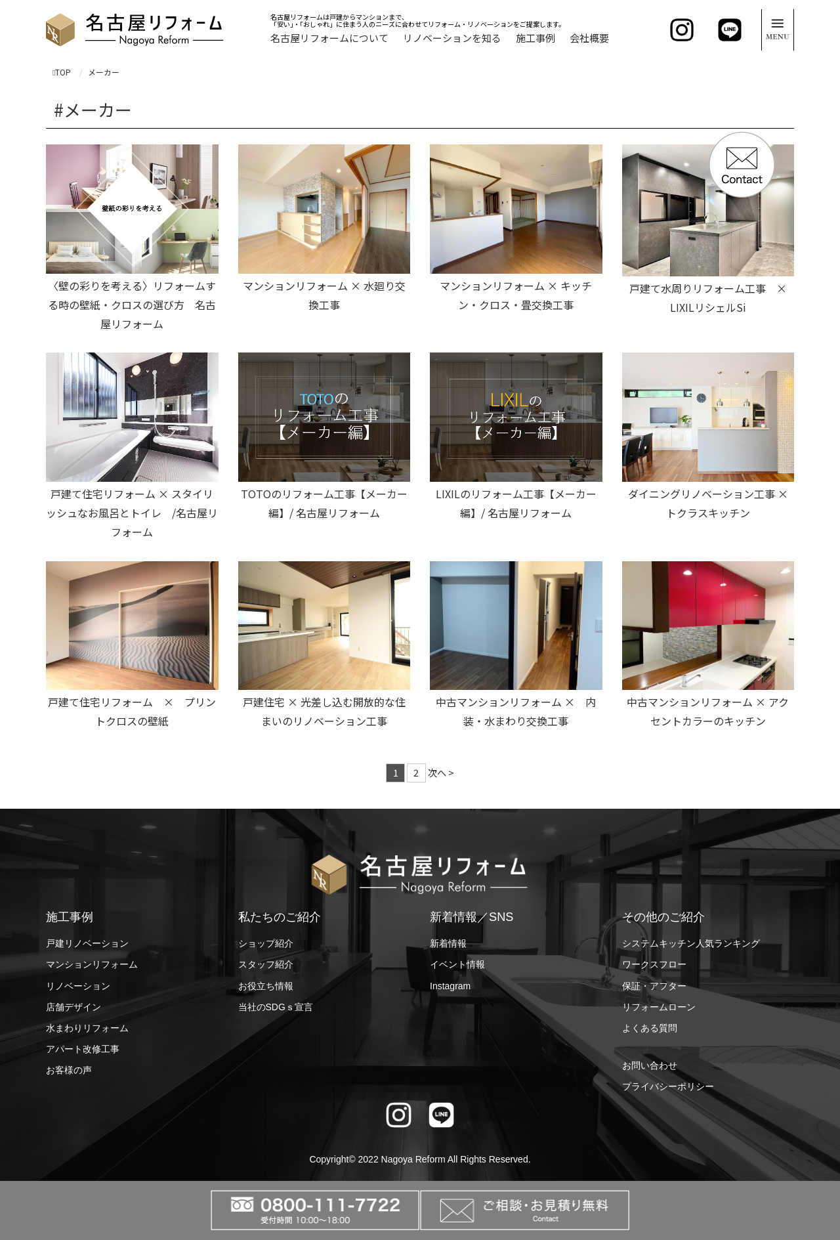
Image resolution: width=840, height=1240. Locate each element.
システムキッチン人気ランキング (691, 943)
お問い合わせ (649, 1065)
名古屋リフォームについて (329, 38)
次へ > (441, 772)
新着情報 (448, 943)
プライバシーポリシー (668, 1086)
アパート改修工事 (82, 1049)
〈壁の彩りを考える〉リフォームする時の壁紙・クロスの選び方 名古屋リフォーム (132, 304)
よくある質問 (649, 1028)
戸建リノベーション (87, 943)
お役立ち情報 (265, 986)
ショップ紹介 (265, 943)
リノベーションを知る (452, 38)
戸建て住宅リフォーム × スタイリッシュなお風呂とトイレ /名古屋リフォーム (132, 513)
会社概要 (589, 38)
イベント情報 (457, 964)
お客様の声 (69, 1070)
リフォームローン (659, 1007)
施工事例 (535, 38)
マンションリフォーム (92, 964)
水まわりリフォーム (87, 1028)
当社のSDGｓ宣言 (275, 1007)
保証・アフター (654, 986)
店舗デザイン (73, 1007)
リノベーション (78, 986)
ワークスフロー (654, 964)
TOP (61, 71)
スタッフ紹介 (265, 964)
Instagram (450, 986)
